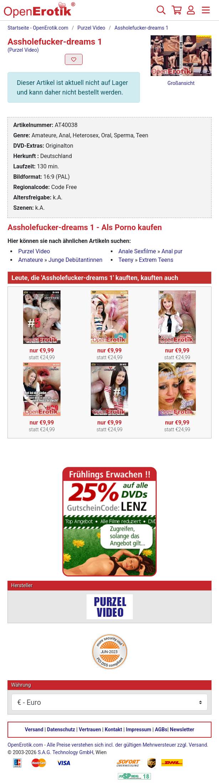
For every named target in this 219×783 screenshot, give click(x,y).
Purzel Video (91, 28)
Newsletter (182, 729)
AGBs (161, 729)
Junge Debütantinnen (75, 259)
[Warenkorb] (175, 13)
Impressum (138, 729)
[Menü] (205, 13)
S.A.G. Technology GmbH (65, 752)
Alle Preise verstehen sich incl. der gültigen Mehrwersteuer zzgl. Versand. (127, 745)
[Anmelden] (190, 13)
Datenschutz (61, 729)
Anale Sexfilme (137, 251)
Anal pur (171, 251)
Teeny (126, 259)
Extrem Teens (156, 259)
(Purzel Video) (23, 50)
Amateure (30, 259)
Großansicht (180, 83)
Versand (34, 729)
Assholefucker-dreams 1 (141, 28)
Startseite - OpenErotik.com (37, 28)
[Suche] (160, 13)
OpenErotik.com (25, 745)
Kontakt (113, 729)
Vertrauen (90, 729)
